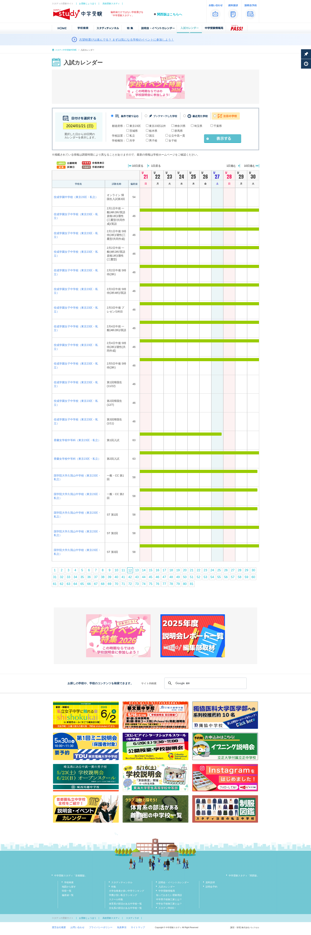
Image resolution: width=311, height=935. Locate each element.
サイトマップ (138, 927)
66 (89, 584)
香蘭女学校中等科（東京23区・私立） (77, 440)
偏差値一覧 (68, 895)
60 (253, 577)
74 (144, 584)
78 (171, 584)
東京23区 (135, 125)
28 (239, 570)
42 (130, 577)
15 (150, 570)
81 (191, 584)
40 (116, 577)
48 (171, 577)
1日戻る (156, 165)
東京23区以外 (157, 125)
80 (185, 584)
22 (198, 570)
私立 (132, 135)
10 (116, 570)
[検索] (204, 683)
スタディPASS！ (167, 908)
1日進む (231, 165)
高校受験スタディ (111, 3)
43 (137, 577)
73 (137, 584)
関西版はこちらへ (169, 14)
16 (157, 570)
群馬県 (178, 130)
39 (109, 577)
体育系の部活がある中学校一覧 (125, 903)
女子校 (173, 140)
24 (212, 570)
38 (102, 577)
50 (185, 577)
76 (157, 584)
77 (164, 584)
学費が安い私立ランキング (123, 895)
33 (68, 577)
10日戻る (137, 165)
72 (130, 584)
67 (96, 584)
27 (233, 570)
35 (82, 577)
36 (89, 577)
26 (226, 570)
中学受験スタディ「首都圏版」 (70, 875)
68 (102, 584)
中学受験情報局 (166, 890)
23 (205, 570)
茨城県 (133, 130)
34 (75, 577)
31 (55, 577)
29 (246, 570)
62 (61, 584)
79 (178, 584)
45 (150, 577)
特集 (113, 886)
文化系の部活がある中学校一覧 (125, 908)
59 (246, 577)
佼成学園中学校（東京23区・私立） (76, 197)
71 (123, 584)
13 (137, 570)
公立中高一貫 (177, 135)
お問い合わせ (77, 927)
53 (205, 577)
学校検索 (69, 882)
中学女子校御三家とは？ (169, 903)
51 (191, 577)
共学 (132, 140)
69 (109, 584)
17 (164, 570)
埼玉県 (198, 125)
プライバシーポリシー (100, 927)
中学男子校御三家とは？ (169, 899)
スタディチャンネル (121, 882)
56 (226, 577)
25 (219, 570)
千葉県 (218, 125)
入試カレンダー (166, 886)
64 (75, 584)
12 (130, 570)
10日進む (249, 165)
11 (123, 570)
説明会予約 (211, 886)
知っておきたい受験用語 (169, 895)
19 (178, 570)
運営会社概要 (59, 927)
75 (150, 584)
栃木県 (153, 130)
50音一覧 (66, 890)
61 (55, 584)
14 (144, 570)
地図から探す (69, 886)
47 (164, 577)
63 (68, 584)
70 (116, 584)
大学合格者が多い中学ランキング (126, 890)
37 (96, 577)
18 (171, 570)
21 (191, 570)
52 (198, 577)
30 (253, 570)
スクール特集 (116, 899)
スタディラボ (132, 918)
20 (185, 570)
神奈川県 (179, 125)
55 (219, 577)
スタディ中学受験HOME (66, 50)
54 (212, 577)
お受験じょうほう (87, 3)
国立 (152, 135)
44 (144, 577)
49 (178, 577)
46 (157, 577)
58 (239, 577)
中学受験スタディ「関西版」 (244, 875)
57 (233, 577)
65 (82, 584)
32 (61, 577)
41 (123, 577)
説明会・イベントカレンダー (173, 882)
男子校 (153, 140)
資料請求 (210, 882)
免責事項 (121, 927)
